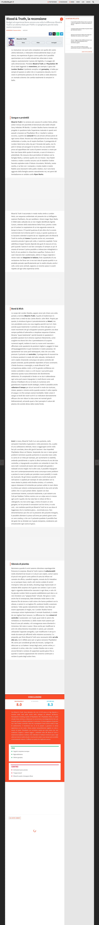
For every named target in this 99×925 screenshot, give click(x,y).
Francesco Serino (17, 30)
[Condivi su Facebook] (50, 33)
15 (52, 701)
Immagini (54, 42)
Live (83, 2)
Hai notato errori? (15, 818)
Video (78, 2)
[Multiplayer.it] (7, 2)
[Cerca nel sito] (93, 2)
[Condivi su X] (54, 33)
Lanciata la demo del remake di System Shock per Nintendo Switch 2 (81, 29)
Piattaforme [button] (52, 2)
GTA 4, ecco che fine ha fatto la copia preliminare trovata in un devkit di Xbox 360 (81, 47)
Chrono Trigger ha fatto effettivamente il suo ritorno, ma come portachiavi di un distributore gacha (81, 41)
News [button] (71, 2)
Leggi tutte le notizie (87, 51)
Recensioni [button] (63, 2)
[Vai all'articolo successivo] (2, 462)
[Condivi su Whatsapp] (57, 33)
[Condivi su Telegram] (61, 33)
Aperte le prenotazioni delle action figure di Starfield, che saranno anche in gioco (81, 35)
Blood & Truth (22, 39)
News (23, 42)
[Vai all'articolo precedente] (97, 462)
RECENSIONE (9, 30)
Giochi (88, 2)
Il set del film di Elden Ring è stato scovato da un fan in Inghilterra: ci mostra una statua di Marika (81, 23)
